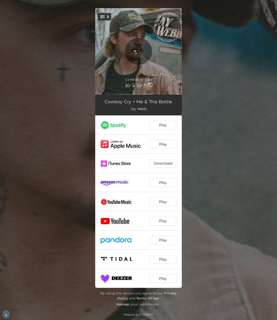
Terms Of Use (147, 298)
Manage (123, 304)
